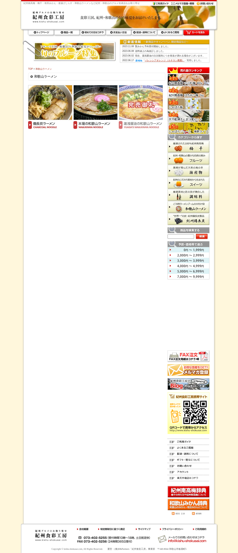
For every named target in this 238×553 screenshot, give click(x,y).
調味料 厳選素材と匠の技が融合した (188, 195)
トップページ (41, 32)
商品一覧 (67, 32)
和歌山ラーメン (44, 69)
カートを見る (196, 32)
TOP (30, 69)
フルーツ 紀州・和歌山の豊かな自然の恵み (188, 159)
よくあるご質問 (170, 32)
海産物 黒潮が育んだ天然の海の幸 (188, 171)
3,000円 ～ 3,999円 (188, 260)
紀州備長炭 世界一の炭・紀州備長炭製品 (188, 219)
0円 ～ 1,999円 (188, 249)
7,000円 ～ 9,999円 (188, 276)
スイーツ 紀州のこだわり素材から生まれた (188, 183)
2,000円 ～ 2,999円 (188, 255)
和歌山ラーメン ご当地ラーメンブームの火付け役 (188, 207)
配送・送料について (144, 32)
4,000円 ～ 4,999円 (188, 265)
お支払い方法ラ (118, 32)
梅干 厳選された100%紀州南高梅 (188, 146)
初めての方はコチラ (93, 32)
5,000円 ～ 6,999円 (188, 271)
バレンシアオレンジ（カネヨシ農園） (164, 60)
